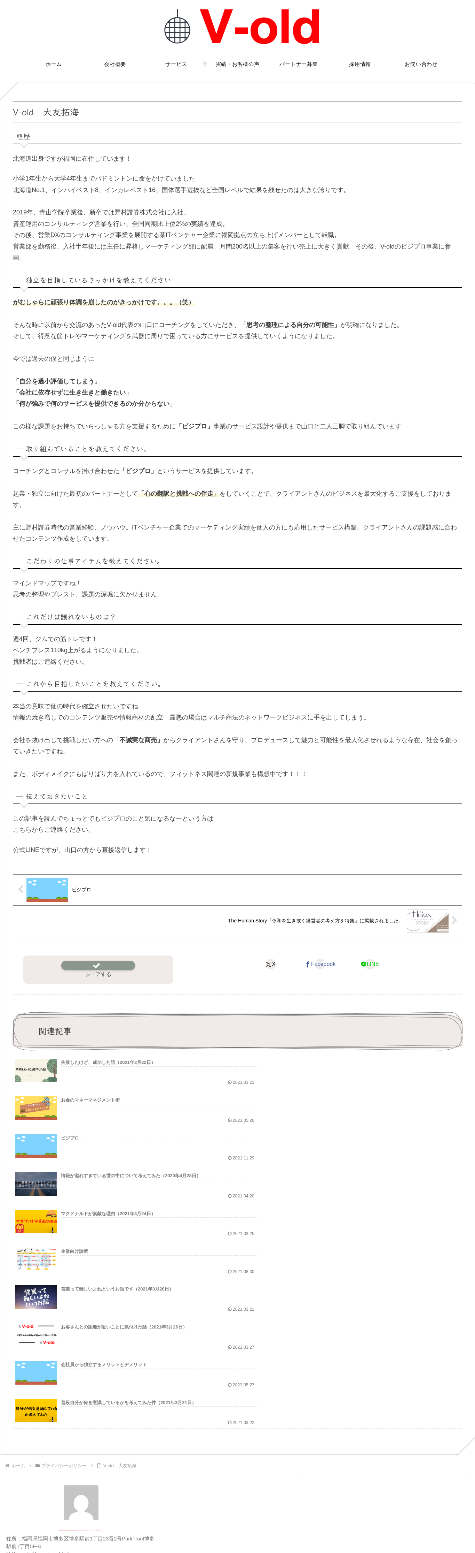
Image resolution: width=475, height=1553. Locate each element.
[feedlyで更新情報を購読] (104, 1384)
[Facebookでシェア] (320, 964)
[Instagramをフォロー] (81, 1384)
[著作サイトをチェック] (45, 1384)
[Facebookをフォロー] (69, 1384)
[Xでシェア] (270, 964)
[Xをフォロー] (57, 1384)
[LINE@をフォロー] (92, 1384)
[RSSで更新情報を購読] (116, 1384)
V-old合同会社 (81, 1340)
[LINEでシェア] (370, 964)
